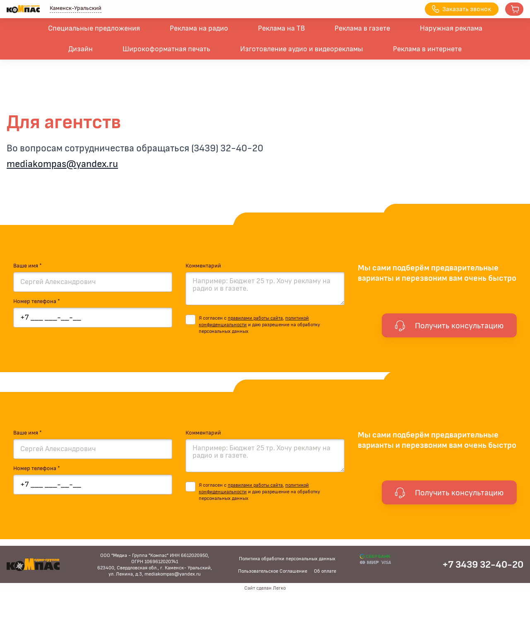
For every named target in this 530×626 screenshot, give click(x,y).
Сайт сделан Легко (265, 587)
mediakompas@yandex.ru (62, 164)
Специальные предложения (94, 28)
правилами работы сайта (255, 317)
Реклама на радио (199, 28)
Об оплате (325, 571)
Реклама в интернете (427, 49)
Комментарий (203, 266)
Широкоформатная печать (166, 49)
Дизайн (80, 49)
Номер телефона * (36, 301)
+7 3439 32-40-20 (482, 565)
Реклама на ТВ (281, 28)
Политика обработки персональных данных (287, 558)
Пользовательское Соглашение (272, 571)
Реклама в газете (362, 28)
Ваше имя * (27, 266)
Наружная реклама (451, 28)
